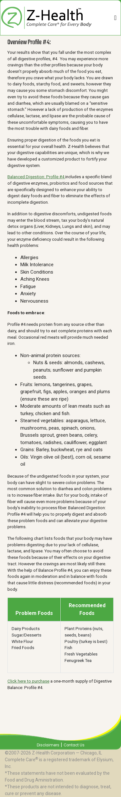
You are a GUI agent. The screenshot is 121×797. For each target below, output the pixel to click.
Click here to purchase (28, 681)
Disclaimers (48, 745)
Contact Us (74, 745)
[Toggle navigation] (115, 18)
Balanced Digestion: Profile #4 (36, 176)
